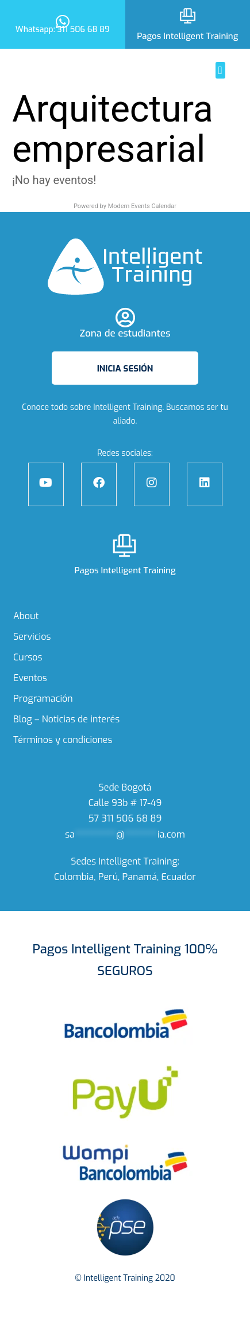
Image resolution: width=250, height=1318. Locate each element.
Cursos (28, 657)
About (26, 616)
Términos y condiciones (63, 740)
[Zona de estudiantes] (125, 317)
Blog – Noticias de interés (66, 719)
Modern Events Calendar (142, 206)
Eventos (30, 678)
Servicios (32, 637)
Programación (43, 699)
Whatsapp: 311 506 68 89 (63, 29)
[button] (220, 70)
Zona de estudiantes (124, 333)
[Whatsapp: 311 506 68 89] (62, 19)
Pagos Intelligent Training (187, 36)
